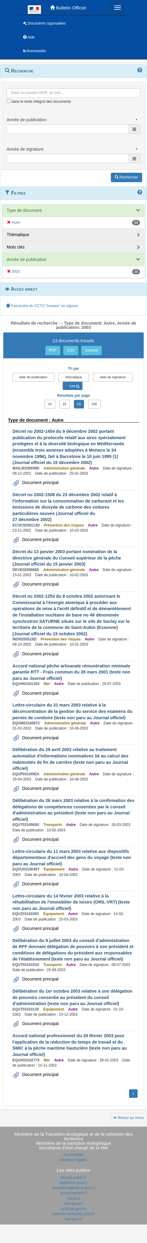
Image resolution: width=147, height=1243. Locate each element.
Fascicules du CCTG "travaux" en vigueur (42, 306)
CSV (71, 350)
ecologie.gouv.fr (73, 1209)
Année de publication (26, 259)
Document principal (40, 482)
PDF (52, 350)
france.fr (73, 1198)
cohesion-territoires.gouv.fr (73, 1214)
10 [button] (50, 404)
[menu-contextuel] (9, 101)
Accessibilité (73, 1155)
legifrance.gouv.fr (73, 1183)
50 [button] (79, 404)
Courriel (91, 350)
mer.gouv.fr (73, 1219)
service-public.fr (73, 1177)
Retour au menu (128, 1118)
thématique (73, 377)
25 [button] (64, 404)
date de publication (33, 377)
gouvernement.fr (73, 1193)
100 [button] (94, 404)
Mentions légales (73, 1160)
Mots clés (16, 247)
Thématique (18, 234)
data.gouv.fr (73, 1203)
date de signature (113, 377)
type (73, 386)
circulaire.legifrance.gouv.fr (73, 1188)
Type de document (24, 210)
